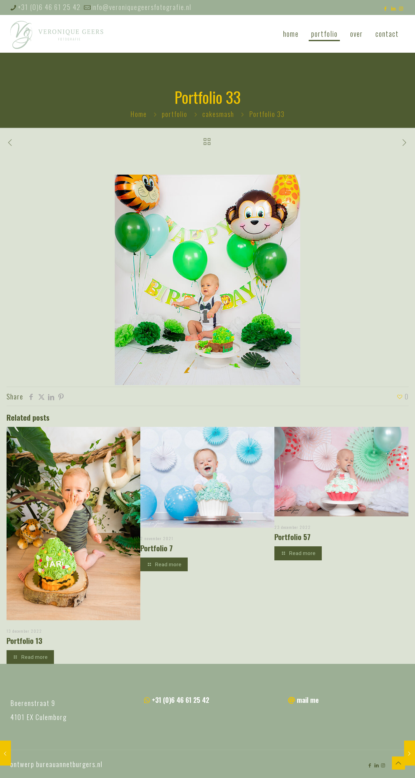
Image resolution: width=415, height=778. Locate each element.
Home (138, 114)
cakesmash (218, 114)
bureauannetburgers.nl (69, 764)
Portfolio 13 (24, 640)
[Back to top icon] (398, 763)
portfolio (174, 114)
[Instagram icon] (401, 8)
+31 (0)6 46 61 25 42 (180, 700)
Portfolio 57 (292, 536)
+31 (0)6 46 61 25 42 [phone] (49, 7)
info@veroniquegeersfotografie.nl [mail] (141, 7)
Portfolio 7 (156, 547)
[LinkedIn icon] (393, 8)
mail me (308, 700)
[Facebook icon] (386, 8)
